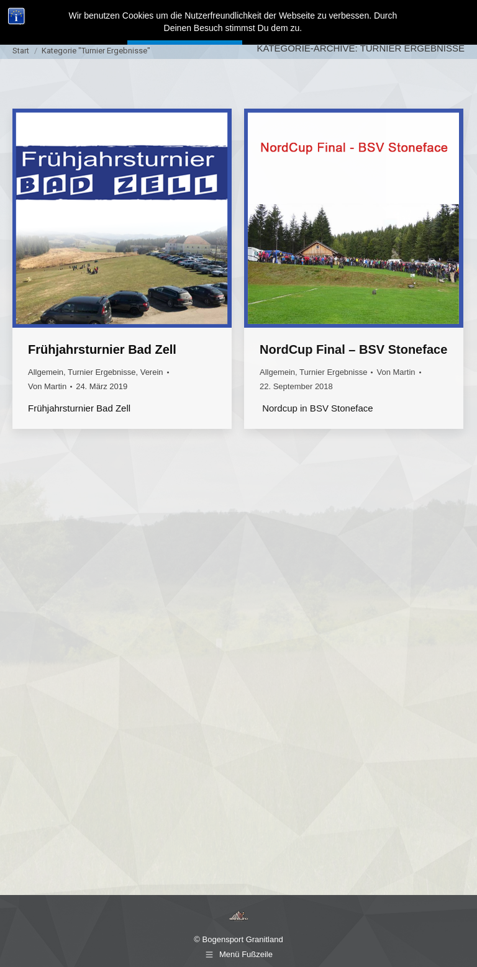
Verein (151, 372)
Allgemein (45, 372)
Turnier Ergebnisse (101, 372)
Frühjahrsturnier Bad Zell (102, 349)
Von (47, 386)
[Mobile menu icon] (456, 19)
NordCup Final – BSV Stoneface (353, 349)
